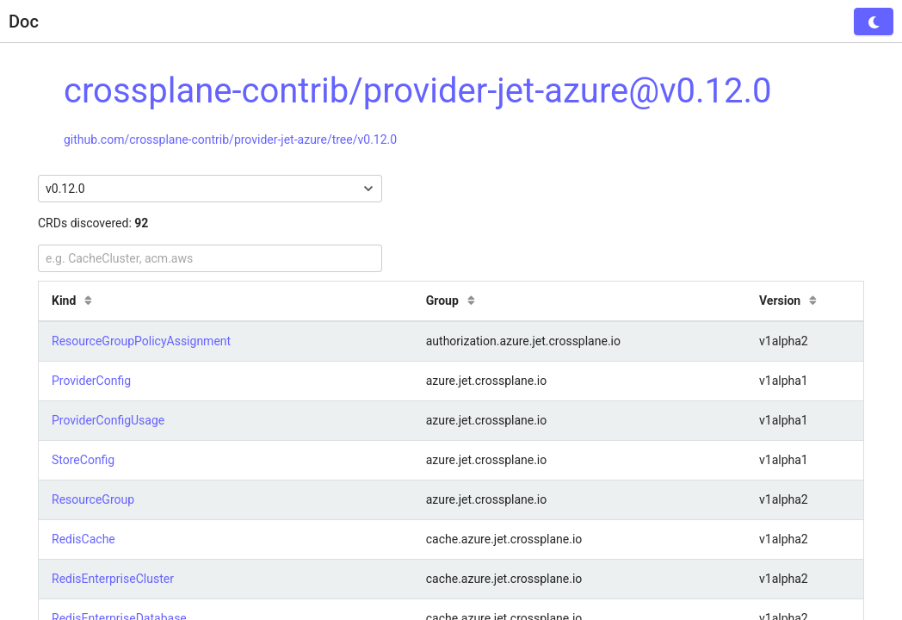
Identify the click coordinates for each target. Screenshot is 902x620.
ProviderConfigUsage (108, 420)
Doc (24, 21)
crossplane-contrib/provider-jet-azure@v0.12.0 (418, 91)
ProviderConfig (91, 381)
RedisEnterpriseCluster (113, 579)
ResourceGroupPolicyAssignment (141, 341)
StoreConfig (83, 460)
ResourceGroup (93, 499)
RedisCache (83, 539)
